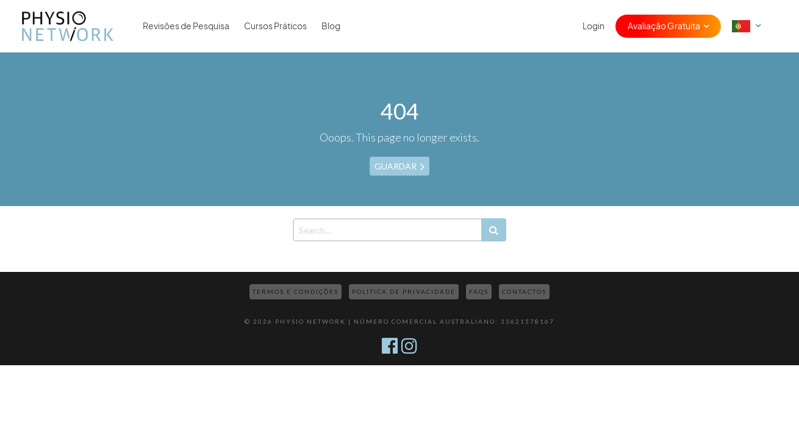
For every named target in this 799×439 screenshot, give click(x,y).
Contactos (524, 291)
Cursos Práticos (275, 26)
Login (593, 26)
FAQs (479, 291)
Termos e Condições (296, 291)
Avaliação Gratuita (664, 26)
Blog (330, 26)
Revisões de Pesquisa (186, 26)
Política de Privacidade (404, 291)
